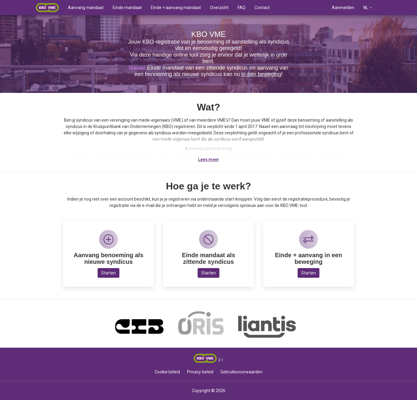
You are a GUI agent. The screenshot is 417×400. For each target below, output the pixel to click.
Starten (108, 272)
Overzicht (219, 7)
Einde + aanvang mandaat (176, 7)
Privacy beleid (200, 371)
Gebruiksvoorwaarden (241, 371)
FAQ (241, 7)
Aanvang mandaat (86, 7)
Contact (262, 7)
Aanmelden (343, 7)
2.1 (220, 360)
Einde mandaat (127, 7)
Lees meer (208, 159)
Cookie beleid (167, 371)
